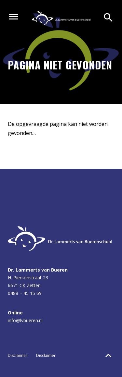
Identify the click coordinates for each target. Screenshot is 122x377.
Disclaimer (17, 355)
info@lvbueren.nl (25, 320)
